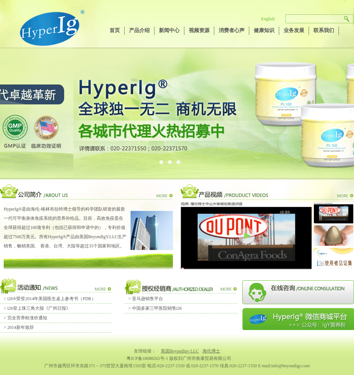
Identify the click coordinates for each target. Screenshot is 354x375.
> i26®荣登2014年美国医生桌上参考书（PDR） (50, 298)
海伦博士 (211, 351)
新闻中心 (169, 30)
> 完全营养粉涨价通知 (25, 317)
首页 (115, 30)
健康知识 (264, 30)
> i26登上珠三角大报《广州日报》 (37, 308)
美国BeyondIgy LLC (180, 351)
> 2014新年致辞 (19, 327)
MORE (164, 196)
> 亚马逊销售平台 (145, 298)
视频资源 (199, 30)
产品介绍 (139, 30)
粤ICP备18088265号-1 (147, 358)
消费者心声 (231, 30)
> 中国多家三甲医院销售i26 (155, 308)
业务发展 (294, 30)
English (268, 18)
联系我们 (323, 30)
